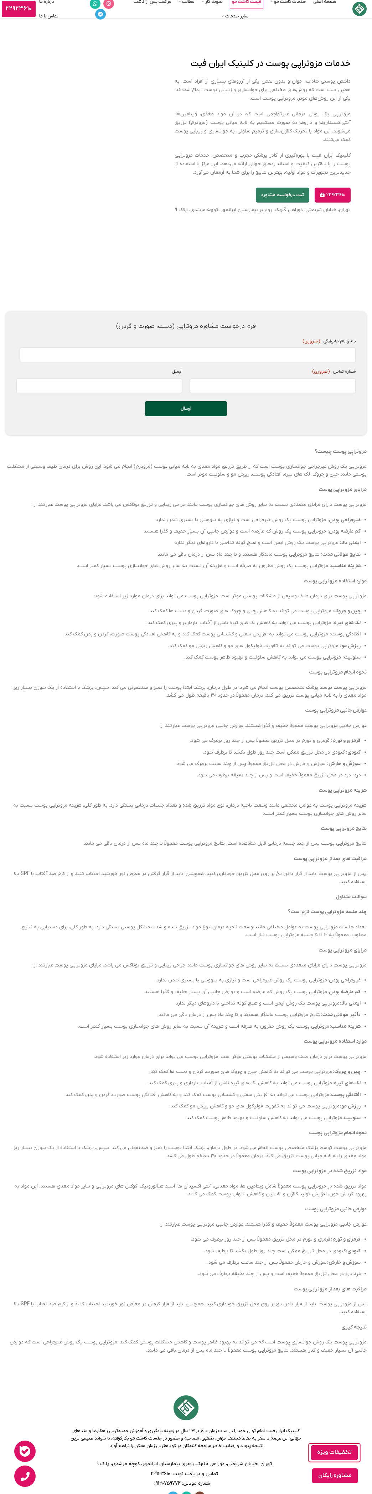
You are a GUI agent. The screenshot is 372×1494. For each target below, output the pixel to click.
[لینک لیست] (186, 1467)
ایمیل (177, 364)
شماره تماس (333, 364)
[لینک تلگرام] (100, 14)
